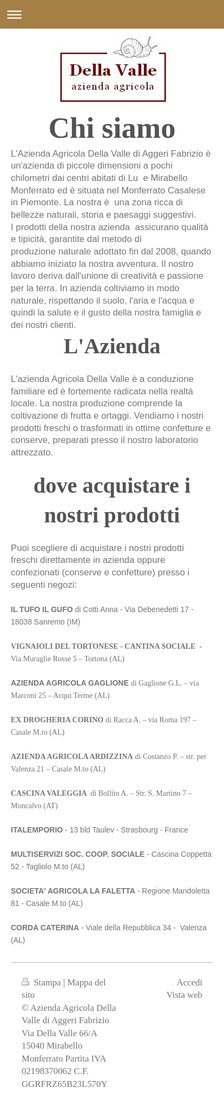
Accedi (189, 982)
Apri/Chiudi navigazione (112, 14)
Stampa (42, 982)
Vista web (184, 995)
